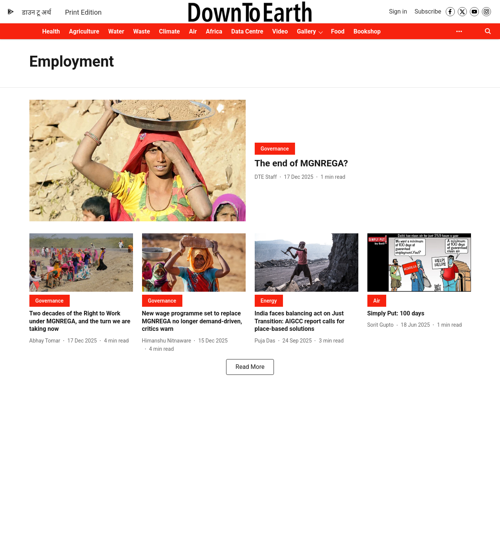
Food (338, 31)
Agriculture (84, 31)
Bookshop (367, 31)
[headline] (363, 163)
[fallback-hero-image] (137, 160)
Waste (141, 31)
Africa (214, 31)
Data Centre (247, 31)
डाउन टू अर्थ (37, 12)
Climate (169, 31)
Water (116, 31)
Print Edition (83, 12)
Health (51, 31)
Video (280, 31)
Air (193, 31)
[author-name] (267, 177)
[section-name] (275, 148)
